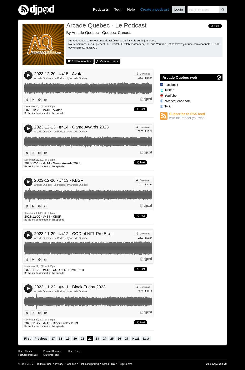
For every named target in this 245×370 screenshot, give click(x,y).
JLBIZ (30, 364)
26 (119, 338)
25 (112, 338)
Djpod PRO (108, 364)
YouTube (171, 95)
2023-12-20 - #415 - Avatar (59, 73)
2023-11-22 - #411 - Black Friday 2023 (69, 287)
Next (135, 338)
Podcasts (101, 9)
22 (89, 338)
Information (41, 99)
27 (126, 338)
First (27, 338)
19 (67, 338)
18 (60, 338)
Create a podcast (154, 9)
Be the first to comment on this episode (44, 113)
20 (75, 338)
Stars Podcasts (51, 355)
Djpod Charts (25, 351)
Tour (118, 9)
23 (97, 338)
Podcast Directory (52, 351)
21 (82, 338)
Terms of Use (44, 364)
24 (104, 338)
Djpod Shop (74, 351)
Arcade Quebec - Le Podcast (106, 25)
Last (146, 338)
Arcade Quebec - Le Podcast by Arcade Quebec (61, 78)
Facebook (171, 84)
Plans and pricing (89, 364)
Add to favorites (81, 61)
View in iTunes (109, 61)
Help (131, 9)
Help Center (125, 364)
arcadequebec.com (178, 101)
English (223, 363)
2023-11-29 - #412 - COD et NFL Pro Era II (74, 233)
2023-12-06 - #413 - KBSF (58, 180)
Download (145, 73)
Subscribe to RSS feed (195, 116)
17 (53, 338)
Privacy (59, 364)
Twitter (169, 90)
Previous (41, 338)
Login (178, 9)
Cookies (71, 364)
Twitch (169, 106)
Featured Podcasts (28, 355)
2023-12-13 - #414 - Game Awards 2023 (71, 127)
